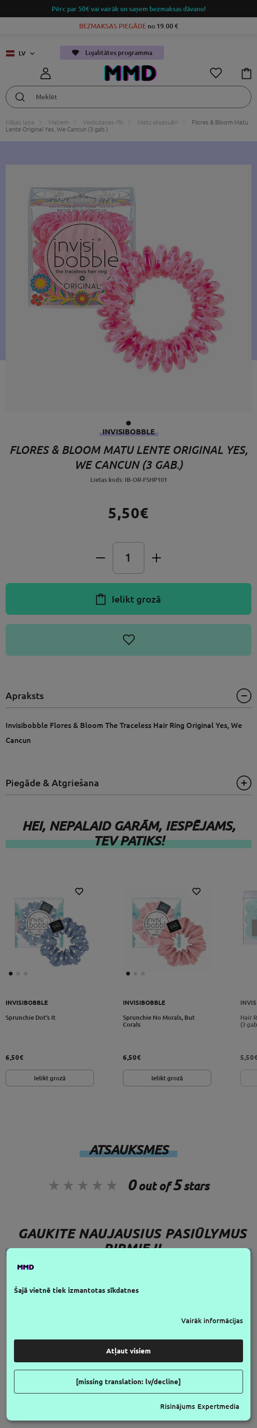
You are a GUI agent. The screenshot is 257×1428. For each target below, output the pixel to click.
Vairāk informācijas (212, 1321)
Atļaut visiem (128, 1351)
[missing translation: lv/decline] (128, 1382)
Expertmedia (218, 1406)
